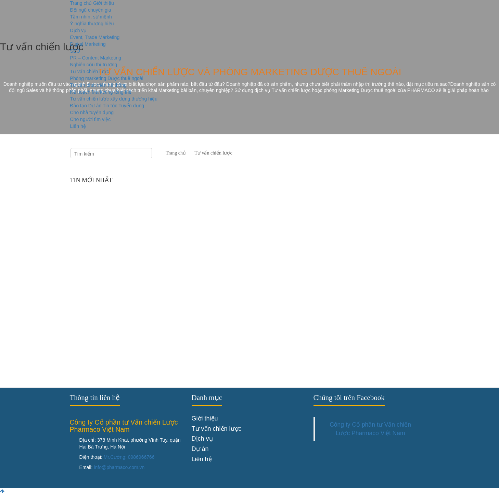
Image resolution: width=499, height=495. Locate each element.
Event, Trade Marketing (95, 37)
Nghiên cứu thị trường (93, 64)
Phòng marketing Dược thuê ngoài (106, 78)
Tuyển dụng (131, 105)
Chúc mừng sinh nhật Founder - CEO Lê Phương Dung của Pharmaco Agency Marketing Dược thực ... (126, 296)
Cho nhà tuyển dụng (92, 112)
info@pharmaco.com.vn (119, 467)
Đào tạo (78, 105)
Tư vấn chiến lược (89, 71)
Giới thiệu (103, 3)
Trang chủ (81, 3)
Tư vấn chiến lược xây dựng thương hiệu (113, 99)
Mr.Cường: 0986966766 (129, 457)
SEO (75, 51)
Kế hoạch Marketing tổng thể (101, 92)
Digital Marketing (88, 44)
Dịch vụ (78, 30)
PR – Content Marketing (95, 58)
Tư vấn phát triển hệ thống (98, 85)
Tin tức (110, 105)
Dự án (95, 105)
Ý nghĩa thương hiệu (92, 23)
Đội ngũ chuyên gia (90, 10)
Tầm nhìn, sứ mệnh (91, 16)
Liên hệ (78, 126)
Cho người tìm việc (90, 119)
